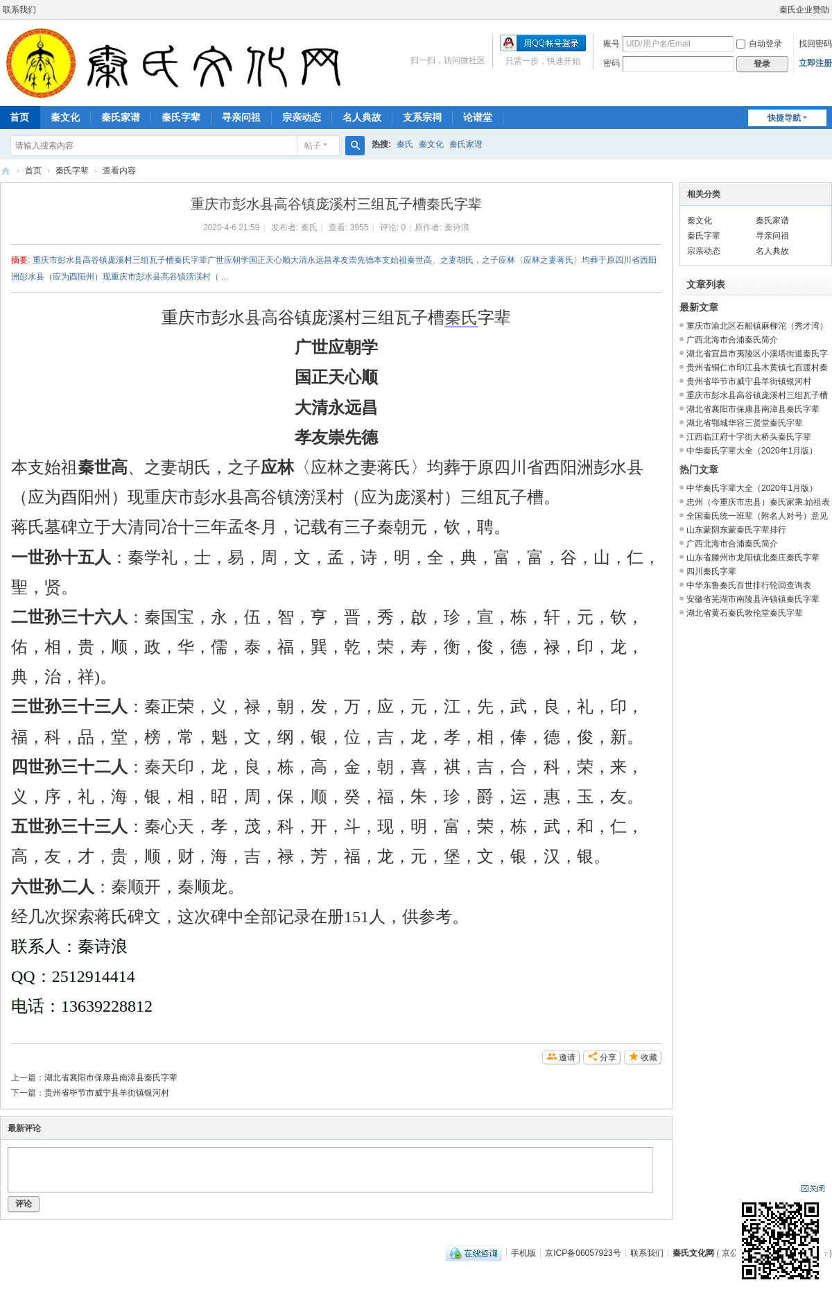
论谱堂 (477, 117)
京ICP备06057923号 (583, 1252)
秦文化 (65, 117)
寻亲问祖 (241, 117)
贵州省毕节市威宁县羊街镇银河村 (106, 1093)
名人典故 (362, 117)
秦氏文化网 (5, 171)
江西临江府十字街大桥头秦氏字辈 (748, 437)
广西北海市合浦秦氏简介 (732, 340)
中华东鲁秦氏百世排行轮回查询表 (748, 585)
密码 (611, 63)
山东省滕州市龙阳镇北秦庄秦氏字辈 (753, 557)
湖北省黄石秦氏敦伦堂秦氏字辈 (744, 613)
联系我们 (19, 10)
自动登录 (759, 44)
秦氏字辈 (181, 117)
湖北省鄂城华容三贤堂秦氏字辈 (744, 423)
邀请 (567, 1057)
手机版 (523, 1252)
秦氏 (405, 144)
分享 (608, 1057)
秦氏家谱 (120, 117)
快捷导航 (784, 118)
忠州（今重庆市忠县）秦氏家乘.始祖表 (758, 502)
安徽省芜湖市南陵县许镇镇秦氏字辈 (753, 599)
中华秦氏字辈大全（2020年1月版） (751, 451)
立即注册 (815, 63)
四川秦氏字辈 (711, 571)
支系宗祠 (422, 117)
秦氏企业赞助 (804, 10)
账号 (611, 44)
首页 (33, 170)
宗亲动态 (301, 117)
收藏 (649, 1057)
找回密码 (815, 44)
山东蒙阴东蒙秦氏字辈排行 (736, 530)
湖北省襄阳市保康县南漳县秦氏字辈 (110, 1077)
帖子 (312, 145)
